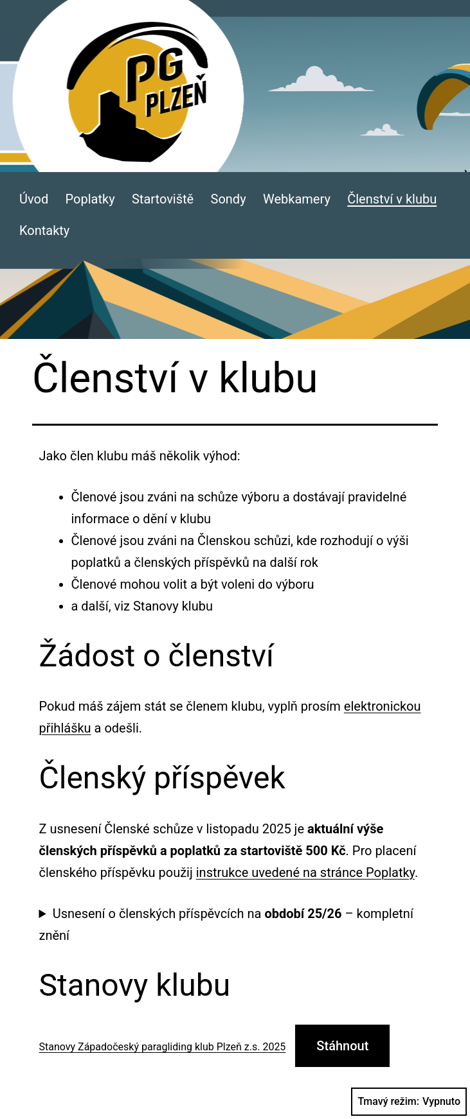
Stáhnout (342, 1046)
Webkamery (296, 199)
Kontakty (44, 230)
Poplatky (90, 199)
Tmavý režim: (408, 1101)
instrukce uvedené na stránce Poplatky (305, 872)
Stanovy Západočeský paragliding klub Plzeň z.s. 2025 (162, 1047)
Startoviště (163, 199)
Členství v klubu (392, 199)
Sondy (228, 199)
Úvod (33, 199)
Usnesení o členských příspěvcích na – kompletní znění (226, 924)
